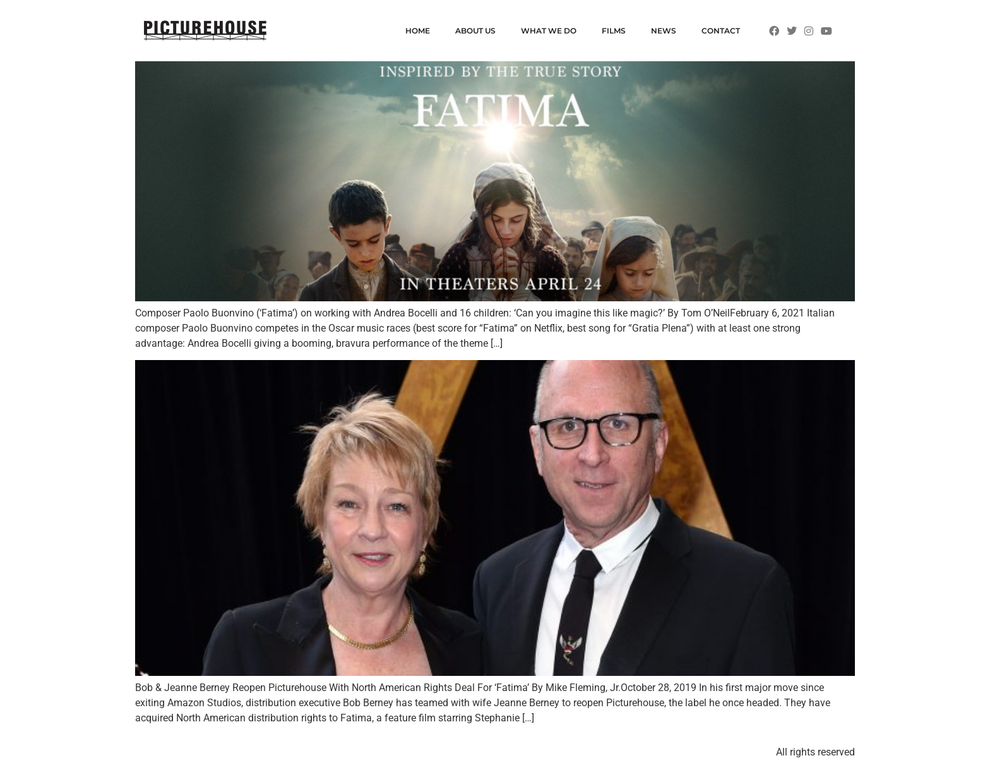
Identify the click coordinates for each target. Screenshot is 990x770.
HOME (417, 30)
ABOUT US (475, 30)
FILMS (614, 30)
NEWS (663, 30)
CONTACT (720, 30)
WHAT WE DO (548, 30)
